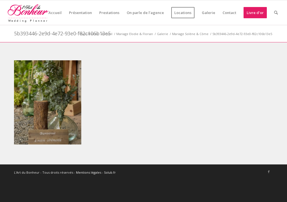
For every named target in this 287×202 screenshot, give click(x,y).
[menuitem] (55, 12)
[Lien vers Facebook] (269, 171)
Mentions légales (88, 172)
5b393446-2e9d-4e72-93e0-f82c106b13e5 (62, 33)
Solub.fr (110, 172)
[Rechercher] (275, 12)
